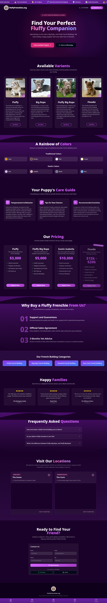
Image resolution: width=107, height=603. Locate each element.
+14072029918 (83, 8)
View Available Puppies (42, 45)
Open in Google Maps (44, 511)
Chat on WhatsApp (66, 45)
